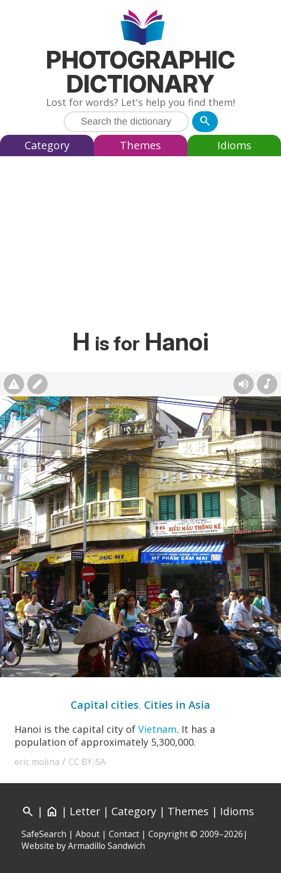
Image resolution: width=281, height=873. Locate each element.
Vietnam (157, 729)
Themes (140, 145)
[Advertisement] (140, 241)
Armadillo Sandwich (106, 846)
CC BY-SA (87, 762)
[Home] (51, 811)
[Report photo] (14, 384)
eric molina (36, 762)
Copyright (168, 834)
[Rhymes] (267, 384)
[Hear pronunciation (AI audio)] (243, 384)
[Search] (205, 121)
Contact (124, 834)
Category (47, 145)
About (87, 834)
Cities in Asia (177, 705)
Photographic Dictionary (140, 71)
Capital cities (105, 705)
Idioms (234, 145)
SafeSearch (43, 834)
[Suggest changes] (37, 384)
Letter (85, 811)
